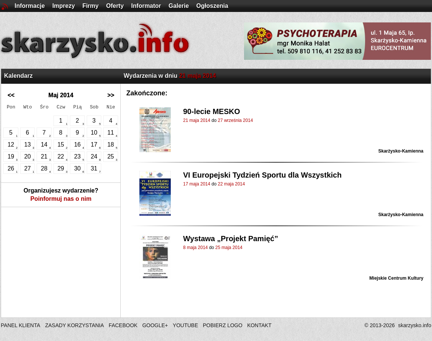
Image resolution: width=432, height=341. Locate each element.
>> (110, 95)
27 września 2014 (235, 120)
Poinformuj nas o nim (61, 199)
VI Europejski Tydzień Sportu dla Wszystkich (262, 175)
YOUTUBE (185, 325)
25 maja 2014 (229, 247)
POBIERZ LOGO (223, 325)
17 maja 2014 (196, 184)
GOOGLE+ (155, 325)
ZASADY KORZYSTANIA (74, 325)
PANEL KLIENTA (21, 325)
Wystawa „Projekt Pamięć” (230, 238)
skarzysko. (414, 325)
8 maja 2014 (195, 247)
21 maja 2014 (196, 120)
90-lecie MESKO (211, 111)
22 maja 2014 (231, 184)
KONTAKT (259, 325)
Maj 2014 (61, 95)
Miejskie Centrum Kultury (396, 278)
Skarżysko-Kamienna (400, 151)
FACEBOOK (123, 325)
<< (11, 95)
